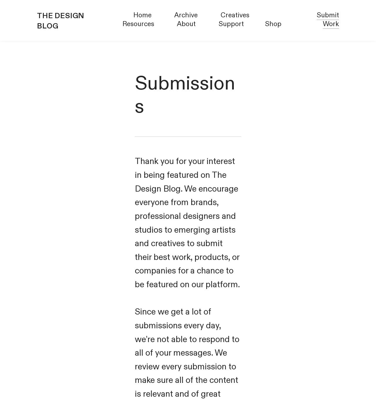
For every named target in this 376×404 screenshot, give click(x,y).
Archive (186, 15)
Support (231, 23)
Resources (138, 23)
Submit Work (328, 19)
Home (142, 15)
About (186, 23)
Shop (273, 23)
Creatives (235, 15)
